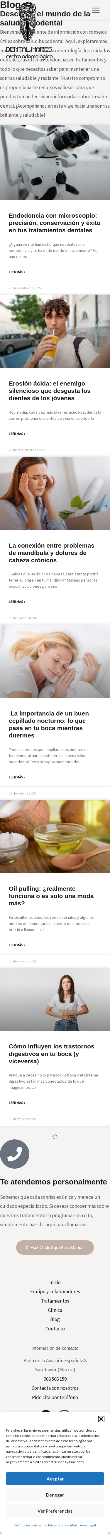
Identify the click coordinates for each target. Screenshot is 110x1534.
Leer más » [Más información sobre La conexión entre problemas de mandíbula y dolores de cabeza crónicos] (17, 601)
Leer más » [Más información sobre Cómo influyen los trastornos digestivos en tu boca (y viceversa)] (17, 1102)
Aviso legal (88, 1525)
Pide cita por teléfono (55, 1397)
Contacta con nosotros (55, 1388)
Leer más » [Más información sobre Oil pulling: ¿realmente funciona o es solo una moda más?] (17, 945)
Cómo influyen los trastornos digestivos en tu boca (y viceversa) (51, 1053)
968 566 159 (55, 1379)
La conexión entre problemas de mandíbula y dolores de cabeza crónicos (51, 552)
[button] (101, 1419)
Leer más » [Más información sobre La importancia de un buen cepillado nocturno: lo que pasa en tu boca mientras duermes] (17, 777)
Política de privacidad (61, 1525)
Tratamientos (55, 1301)
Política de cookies (28, 1525)
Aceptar (55, 1478)
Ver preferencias (55, 1511)
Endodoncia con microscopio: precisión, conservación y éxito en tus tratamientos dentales (55, 222)
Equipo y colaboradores (55, 1291)
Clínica (55, 1310)
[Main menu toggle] (96, 10)
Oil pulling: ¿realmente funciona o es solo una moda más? (51, 896)
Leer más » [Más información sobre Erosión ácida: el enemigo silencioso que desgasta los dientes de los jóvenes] (17, 433)
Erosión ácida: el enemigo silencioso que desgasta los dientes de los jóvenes (50, 390)
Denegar (55, 1494)
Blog (55, 1319)
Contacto (55, 1328)
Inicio (55, 1282)
